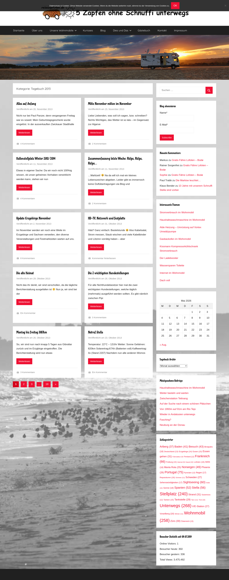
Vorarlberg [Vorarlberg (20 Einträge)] (167, 514)
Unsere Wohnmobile (63, 30)
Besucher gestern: (170, 554)
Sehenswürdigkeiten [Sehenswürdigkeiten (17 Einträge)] (171, 482)
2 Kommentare (99, 143)
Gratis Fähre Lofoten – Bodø (187, 160)
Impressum (180, 30)
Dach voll (165, 280)
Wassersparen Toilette (172, 265)
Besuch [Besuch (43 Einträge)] (196, 446)
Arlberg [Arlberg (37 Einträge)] (167, 446)
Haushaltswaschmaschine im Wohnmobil (182, 220)
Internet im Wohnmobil (172, 273)
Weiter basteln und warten (174, 393)
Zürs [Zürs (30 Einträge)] (175, 521)
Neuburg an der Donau (172, 425)
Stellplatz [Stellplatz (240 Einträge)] (174, 494)
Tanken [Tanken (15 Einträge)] (169, 500)
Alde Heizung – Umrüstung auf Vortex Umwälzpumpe (180, 229)
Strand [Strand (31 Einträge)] (194, 494)
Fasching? (165, 419)
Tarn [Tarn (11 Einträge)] (194, 500)
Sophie (164, 175)
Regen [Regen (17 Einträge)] (201, 472)
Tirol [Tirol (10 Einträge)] (202, 500)
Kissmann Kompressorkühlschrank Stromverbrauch (179, 248)
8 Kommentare (27, 258)
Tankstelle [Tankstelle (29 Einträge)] (183, 499)
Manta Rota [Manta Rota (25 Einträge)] (172, 467)
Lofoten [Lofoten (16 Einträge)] (199, 462)
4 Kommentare (27, 143)
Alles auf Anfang (26, 104)
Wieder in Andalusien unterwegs (177, 414)
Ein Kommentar (27, 313)
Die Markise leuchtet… (188, 180)
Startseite (18, 30)
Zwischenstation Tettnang (174, 398)
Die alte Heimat (25, 273)
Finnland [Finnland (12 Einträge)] (189, 457)
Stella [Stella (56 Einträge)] (198, 487)
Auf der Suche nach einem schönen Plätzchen (185, 403)
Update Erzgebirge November (33, 218)
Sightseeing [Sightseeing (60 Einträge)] (194, 482)
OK (175, 5)
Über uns (37, 30)
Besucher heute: (169, 549)
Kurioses (88, 30)
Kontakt (162, 30)
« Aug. (163, 344)
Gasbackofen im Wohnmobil (175, 239)
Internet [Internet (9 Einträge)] (181, 462)
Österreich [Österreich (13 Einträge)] (187, 521)
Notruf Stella (95, 332)
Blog (103, 30)
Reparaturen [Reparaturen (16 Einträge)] (167, 477)
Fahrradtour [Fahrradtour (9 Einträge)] (178, 457)
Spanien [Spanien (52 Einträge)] (182, 487)
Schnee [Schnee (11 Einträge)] (180, 477)
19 (47, 384)
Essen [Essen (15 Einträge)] (197, 451)
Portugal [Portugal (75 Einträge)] (174, 472)
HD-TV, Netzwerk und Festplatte (106, 218)
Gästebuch (144, 30)
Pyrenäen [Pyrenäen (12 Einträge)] (189, 473)
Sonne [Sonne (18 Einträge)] (168, 488)
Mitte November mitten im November (109, 104)
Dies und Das (122, 30)
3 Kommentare (99, 317)
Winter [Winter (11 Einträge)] (179, 514)
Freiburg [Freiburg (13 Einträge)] (171, 462)
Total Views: (167, 559)
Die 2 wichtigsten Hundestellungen (108, 273)
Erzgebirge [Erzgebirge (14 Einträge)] (185, 451)
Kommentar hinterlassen (104, 258)
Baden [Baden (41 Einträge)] (181, 446)
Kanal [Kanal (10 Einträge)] (189, 462)
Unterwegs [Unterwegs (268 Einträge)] (175, 505)
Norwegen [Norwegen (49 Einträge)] (191, 467)
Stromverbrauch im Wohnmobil (177, 212)
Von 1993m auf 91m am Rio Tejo (178, 409)
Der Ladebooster (169, 258)
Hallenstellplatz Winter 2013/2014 (35, 158)
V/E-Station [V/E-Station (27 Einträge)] (200, 506)
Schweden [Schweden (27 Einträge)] (194, 477)
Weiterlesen (24, 132)
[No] (225, 5)
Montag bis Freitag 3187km (31, 332)
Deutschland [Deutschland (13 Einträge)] (171, 452)
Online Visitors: (168, 543)
